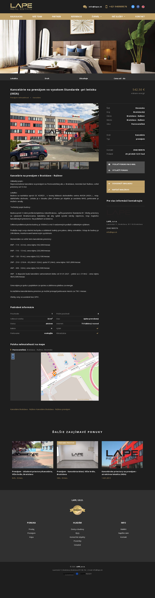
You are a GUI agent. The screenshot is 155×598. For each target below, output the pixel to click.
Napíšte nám (123, 551)
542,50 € (138, 110)
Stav (58, 337)
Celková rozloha (16, 337)
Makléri (123, 547)
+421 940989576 (118, 6)
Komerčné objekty (77, 555)
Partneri (56, 16)
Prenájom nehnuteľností (19, 116)
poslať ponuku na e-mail (122, 183)
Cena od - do (119, 78)
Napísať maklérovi (118, 208)
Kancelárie (37, 116)
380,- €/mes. (62, 496)
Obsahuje (83, 78)
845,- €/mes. (17, 496)
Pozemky (77, 559)
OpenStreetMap (83, 418)
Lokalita (14, 78)
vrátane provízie (66, 461)
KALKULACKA (16, 16)
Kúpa (47, 91)
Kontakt (140, 16)
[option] (77, 46)
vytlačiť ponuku (118, 189)
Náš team (37, 16)
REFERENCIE (76, 16)
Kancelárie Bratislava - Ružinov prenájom (53, 427)
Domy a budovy (77, 547)
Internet (59, 342)
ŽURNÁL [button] (95, 16)
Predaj (17, 91)
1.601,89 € (106, 496)
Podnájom (61, 91)
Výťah (58, 346)
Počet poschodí (62, 332)
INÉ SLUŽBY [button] (117, 16)
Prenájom (33, 91)
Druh (47, 78)
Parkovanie (14, 351)
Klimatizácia (61, 351)
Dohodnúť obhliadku (120, 202)
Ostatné (77, 563)
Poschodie (14, 332)
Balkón (13, 346)
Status (13, 342)
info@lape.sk (95, 6)
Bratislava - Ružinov (27, 427)
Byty (77, 551)
